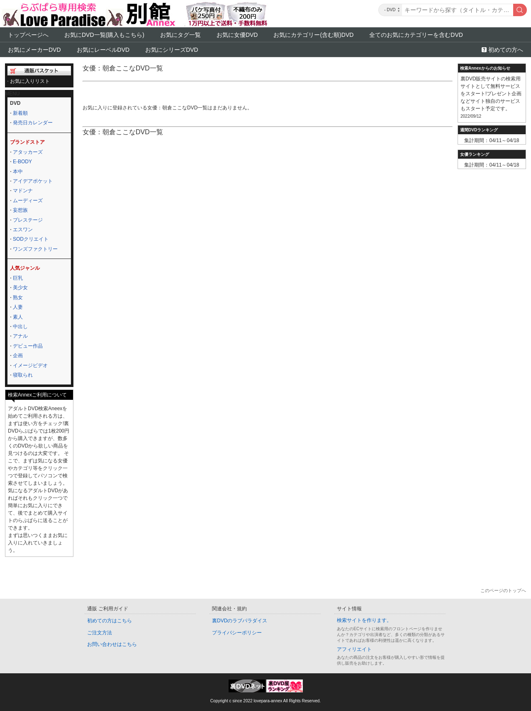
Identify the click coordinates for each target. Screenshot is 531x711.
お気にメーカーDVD (34, 49)
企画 (18, 355)
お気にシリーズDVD (171, 49)
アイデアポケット (33, 181)
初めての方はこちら (109, 621)
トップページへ (28, 34)
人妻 (18, 307)
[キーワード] (457, 10)
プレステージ (28, 220)
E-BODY (22, 161)
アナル (20, 336)
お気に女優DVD (237, 34)
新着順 (20, 113)
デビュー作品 (28, 346)
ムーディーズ (28, 200)
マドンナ (23, 190)
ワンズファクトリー (35, 249)
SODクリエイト (31, 239)
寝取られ (23, 375)
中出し (20, 326)
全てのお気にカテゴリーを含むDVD (416, 34)
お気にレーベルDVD (103, 49)
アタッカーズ (28, 152)
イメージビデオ (30, 365)
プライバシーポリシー (237, 633)
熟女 (18, 297)
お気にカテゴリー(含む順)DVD (313, 34)
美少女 (20, 287)
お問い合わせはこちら (112, 644)
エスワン (23, 229)
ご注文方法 (99, 633)
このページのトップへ (503, 590)
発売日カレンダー (33, 123)
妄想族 (20, 210)
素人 (18, 317)
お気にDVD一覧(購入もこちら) (104, 34)
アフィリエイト (354, 649)
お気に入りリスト (30, 81)
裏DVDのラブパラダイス (239, 621)
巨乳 (18, 278)
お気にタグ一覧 (180, 34)
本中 (18, 171)
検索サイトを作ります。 (364, 620)
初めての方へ (505, 49)
